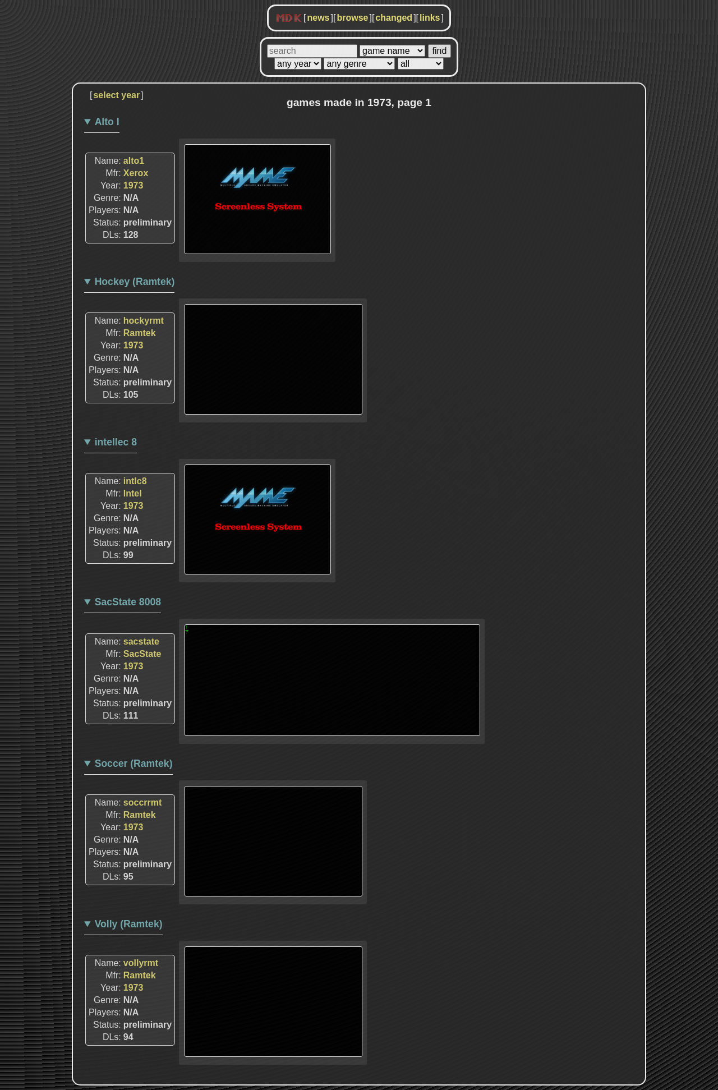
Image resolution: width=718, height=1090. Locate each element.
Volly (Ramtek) (129, 924)
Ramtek (139, 333)
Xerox (135, 173)
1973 (133, 185)
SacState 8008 (128, 602)
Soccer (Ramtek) (134, 763)
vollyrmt (140, 963)
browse (352, 17)
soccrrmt (142, 802)
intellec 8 (116, 442)
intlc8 (135, 481)
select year (116, 95)
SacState (142, 654)
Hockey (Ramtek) (135, 281)
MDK (288, 18)
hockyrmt (143, 320)
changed (393, 17)
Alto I (107, 121)
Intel (132, 493)
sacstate (141, 641)
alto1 (133, 160)
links (430, 17)
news (318, 17)
